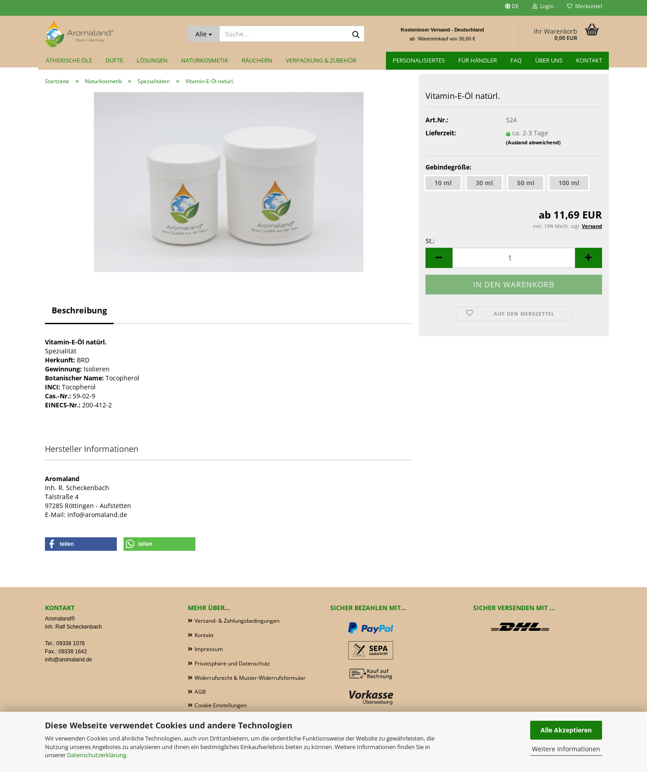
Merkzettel (584, 6)
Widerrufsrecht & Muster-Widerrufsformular (250, 678)
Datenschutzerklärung (96, 755)
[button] (512, 8)
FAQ (516, 60)
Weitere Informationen (566, 749)
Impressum (209, 649)
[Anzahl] (513, 258)
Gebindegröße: (448, 167)
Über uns (549, 60)
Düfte (114, 60)
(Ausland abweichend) (533, 142)
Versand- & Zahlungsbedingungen (237, 621)
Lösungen (152, 60)
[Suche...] (204, 34)
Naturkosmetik (204, 60)
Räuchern (257, 60)
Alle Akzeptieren (566, 730)
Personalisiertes (419, 60)
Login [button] (543, 6)
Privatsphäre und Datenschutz (232, 663)
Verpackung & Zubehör (321, 60)
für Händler (477, 60)
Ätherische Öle (69, 60)
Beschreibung (79, 310)
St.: (430, 241)
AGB (200, 692)
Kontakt (589, 60)
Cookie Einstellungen (221, 705)
